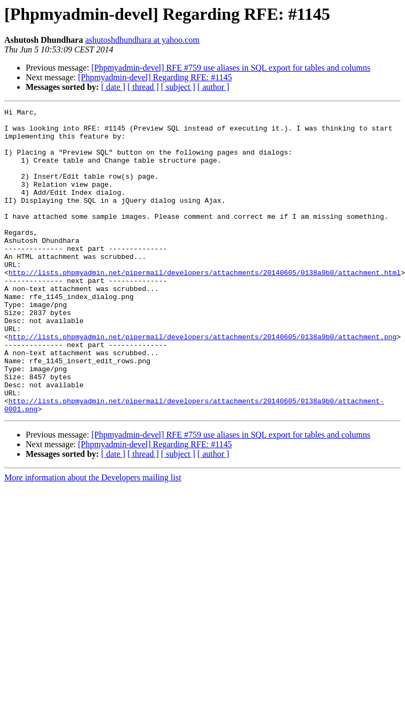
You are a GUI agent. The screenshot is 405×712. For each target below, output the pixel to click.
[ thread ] (143, 86)
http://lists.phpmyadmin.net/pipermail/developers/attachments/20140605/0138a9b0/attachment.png (202, 383)
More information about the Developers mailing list (92, 538)
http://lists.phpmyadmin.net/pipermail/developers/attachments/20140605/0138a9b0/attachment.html (205, 306)
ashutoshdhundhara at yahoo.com (142, 39)
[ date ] (113, 86)
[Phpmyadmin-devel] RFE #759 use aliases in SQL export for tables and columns (231, 67)
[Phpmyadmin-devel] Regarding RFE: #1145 (155, 77)
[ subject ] (178, 86)
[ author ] (213, 86)
